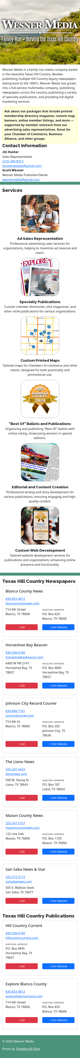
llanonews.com (16, 774)
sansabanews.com (19, 881)
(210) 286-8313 (12, 161)
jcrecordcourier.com (20, 715)
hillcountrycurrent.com (22, 938)
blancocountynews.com (22, 603)
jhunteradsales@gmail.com (21, 166)
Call (22, 627)
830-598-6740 (15, 653)
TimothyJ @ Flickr (28, 1049)
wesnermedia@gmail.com (21, 179)
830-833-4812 (15, 599)
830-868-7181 (15, 711)
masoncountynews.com (23, 828)
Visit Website (58, 627)
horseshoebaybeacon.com (24, 657)
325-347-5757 (15, 823)
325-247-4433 (15, 769)
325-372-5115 (15, 877)
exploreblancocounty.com (24, 996)
